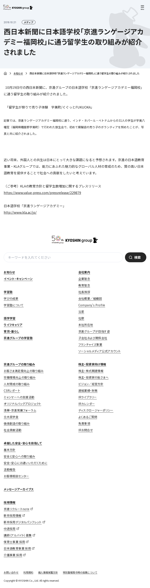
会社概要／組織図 (90, 298)
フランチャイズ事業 (90, 344)
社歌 (81, 318)
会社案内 (84, 272)
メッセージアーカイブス (19, 489)
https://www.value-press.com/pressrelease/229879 (42, 192)
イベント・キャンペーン (18, 279)
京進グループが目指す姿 (94, 331)
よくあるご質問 (87, 417)
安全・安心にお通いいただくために (25, 463)
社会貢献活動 (12, 430)
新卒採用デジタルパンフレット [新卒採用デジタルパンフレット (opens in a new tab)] (23, 522)
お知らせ (18, 73)
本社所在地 (85, 325)
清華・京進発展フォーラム (20, 410)
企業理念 (84, 279)
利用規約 (28, 572)
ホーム (5, 73)
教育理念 (84, 285)
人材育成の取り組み (17, 384)
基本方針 (10, 450)
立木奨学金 (11, 417)
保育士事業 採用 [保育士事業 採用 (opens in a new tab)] (14, 542)
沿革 (81, 312)
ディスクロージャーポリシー (95, 410)
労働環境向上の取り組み (19, 377)
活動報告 (10, 469)
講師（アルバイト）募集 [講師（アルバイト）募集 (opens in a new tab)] (18, 535)
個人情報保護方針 (48, 572)
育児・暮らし (11, 331)
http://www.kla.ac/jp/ (20, 212)
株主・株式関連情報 (91, 371)
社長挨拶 (84, 292)
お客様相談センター (16, 476)
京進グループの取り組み (19, 364)
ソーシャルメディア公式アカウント (99, 351)
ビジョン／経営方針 (91, 384)
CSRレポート (12, 390)
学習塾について (14, 305)
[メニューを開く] (142, 7)
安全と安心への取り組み (19, 456)
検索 (137, 257)
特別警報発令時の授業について (80, 572)
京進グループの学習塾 (18, 338)
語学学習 (10, 318)
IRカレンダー (86, 404)
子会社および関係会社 (92, 338)
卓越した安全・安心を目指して (23, 443)
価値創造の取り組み (17, 423)
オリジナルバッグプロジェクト (22, 404)
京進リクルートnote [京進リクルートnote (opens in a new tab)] (16, 509)
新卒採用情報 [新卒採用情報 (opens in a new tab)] (12, 515)
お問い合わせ (11, 572)
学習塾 (8, 292)
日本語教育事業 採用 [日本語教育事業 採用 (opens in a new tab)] (17, 548)
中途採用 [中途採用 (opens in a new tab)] (10, 529)
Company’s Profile (91, 305)
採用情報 (10, 502)
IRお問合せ (85, 430)
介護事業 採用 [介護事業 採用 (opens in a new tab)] (13, 555)
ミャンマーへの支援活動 (19, 397)
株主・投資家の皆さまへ (93, 377)
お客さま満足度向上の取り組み (24, 371)
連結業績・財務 (88, 390)
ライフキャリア (13, 325)
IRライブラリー (87, 397)
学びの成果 (11, 298)
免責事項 (84, 423)
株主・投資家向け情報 (92, 364)
